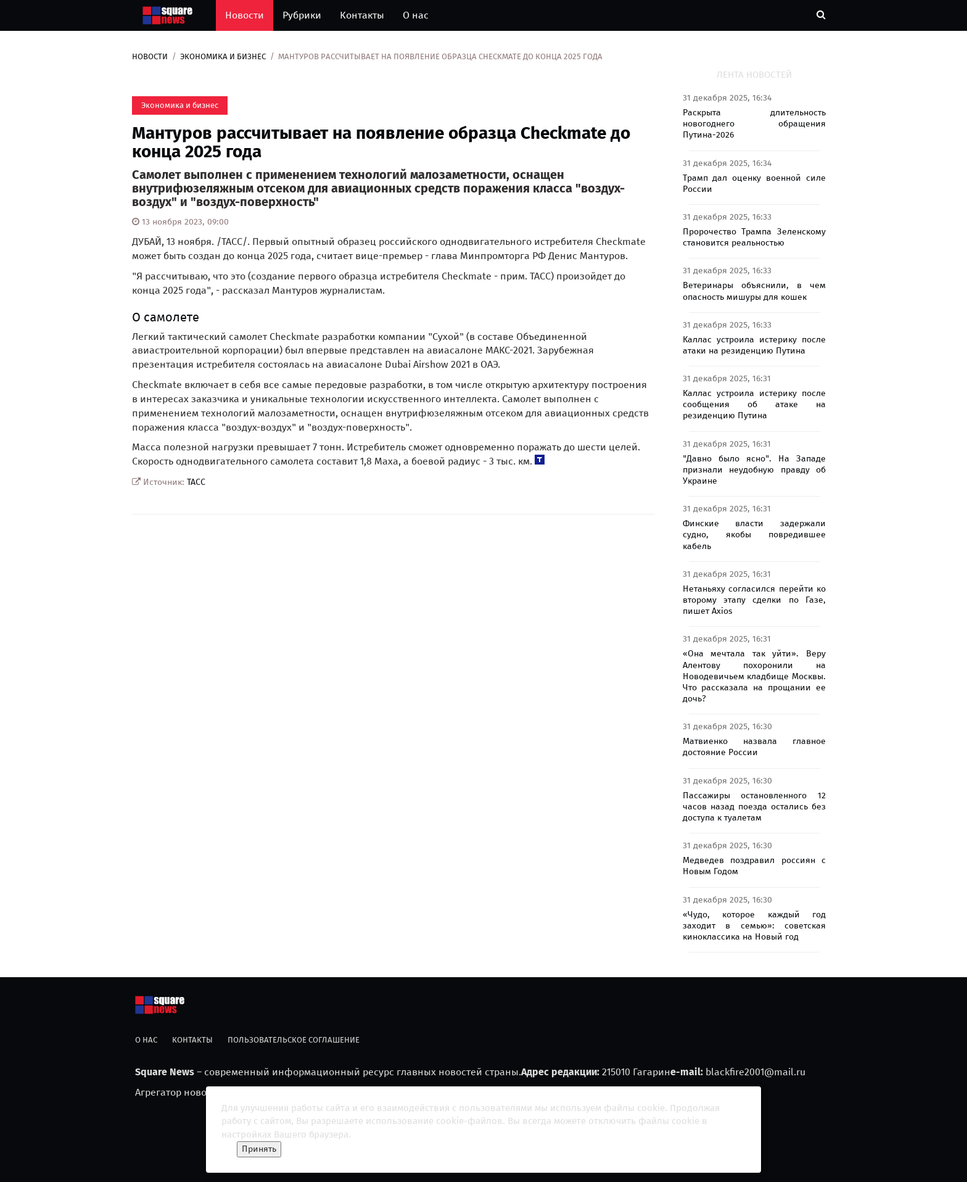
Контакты (362, 15)
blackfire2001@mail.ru (755, 1072)
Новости (244, 15)
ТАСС (196, 482)
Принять (259, 1149)
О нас (416, 15)
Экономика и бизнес (223, 56)
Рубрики (301, 15)
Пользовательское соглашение (294, 1039)
